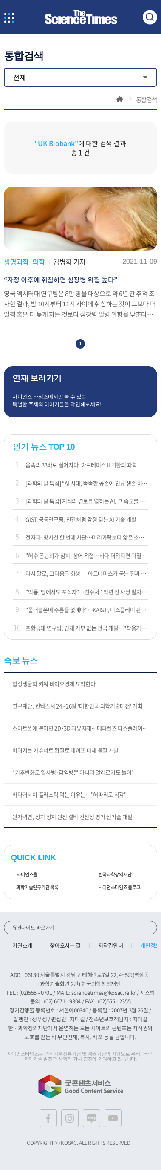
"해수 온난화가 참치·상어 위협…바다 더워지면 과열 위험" (86, 555)
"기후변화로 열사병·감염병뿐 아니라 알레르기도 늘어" (73, 772)
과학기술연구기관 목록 (34, 887)
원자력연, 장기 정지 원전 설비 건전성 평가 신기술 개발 (72, 817)
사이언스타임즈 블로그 (117, 887)
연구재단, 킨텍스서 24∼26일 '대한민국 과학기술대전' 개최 (77, 706)
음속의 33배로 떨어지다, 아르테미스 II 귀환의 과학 (81, 465)
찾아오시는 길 (65, 945)
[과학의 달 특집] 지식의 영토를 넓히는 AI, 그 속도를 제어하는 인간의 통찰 (86, 501)
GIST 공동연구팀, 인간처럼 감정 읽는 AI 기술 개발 (80, 519)
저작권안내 (110, 945)
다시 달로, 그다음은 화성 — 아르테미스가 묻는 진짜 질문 (86, 573)
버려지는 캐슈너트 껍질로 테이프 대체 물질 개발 (65, 750)
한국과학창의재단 (112, 875)
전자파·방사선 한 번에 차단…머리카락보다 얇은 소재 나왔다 (86, 537)
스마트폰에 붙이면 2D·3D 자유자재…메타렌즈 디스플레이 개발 (82, 728)
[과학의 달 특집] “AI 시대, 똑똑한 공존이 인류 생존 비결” (86, 483)
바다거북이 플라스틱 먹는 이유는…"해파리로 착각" (69, 794)
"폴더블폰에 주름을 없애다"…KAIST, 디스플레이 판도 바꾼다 (86, 609)
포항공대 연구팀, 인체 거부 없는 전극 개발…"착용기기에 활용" (86, 628)
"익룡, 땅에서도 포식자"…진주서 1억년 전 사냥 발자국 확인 (86, 592)
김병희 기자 (69, 261)
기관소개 (22, 945)
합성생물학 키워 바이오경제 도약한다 (53, 684)
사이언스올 (24, 875)
